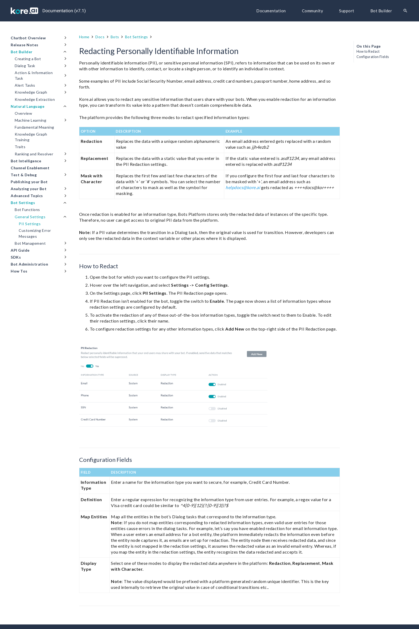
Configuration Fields (372, 57)
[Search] (405, 11)
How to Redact (368, 51)
